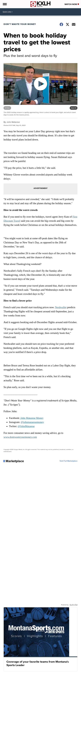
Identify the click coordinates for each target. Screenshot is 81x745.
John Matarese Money (32, 418)
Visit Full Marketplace (68, 461)
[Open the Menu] (4, 4)
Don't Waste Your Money (20, 24)
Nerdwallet (60, 307)
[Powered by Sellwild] (73, 605)
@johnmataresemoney (32, 422)
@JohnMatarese (26, 426)
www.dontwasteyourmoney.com (20, 437)
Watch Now (71, 4)
